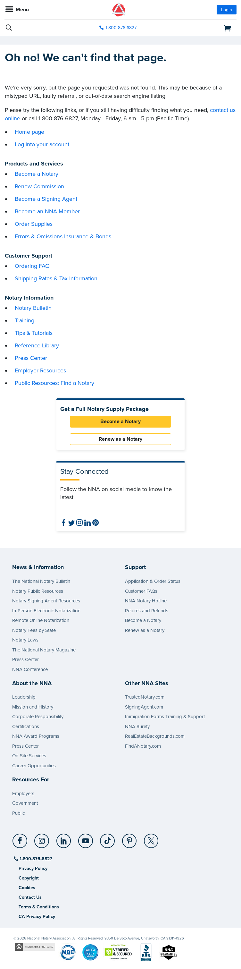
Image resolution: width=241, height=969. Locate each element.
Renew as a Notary (120, 439)
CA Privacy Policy (37, 916)
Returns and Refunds (146, 611)
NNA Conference (30, 669)
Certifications (25, 726)
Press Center (31, 357)
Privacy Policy (33, 868)
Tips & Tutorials (34, 332)
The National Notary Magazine (44, 650)
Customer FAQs (141, 591)
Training (24, 320)
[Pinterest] (129, 838)
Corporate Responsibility (37, 716)
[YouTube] (86, 838)
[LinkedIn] (64, 838)
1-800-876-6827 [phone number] (121, 27)
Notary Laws (25, 640)
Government (25, 803)
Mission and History (32, 707)
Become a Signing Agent (46, 198)
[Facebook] (20, 838)
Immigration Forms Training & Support (165, 716)
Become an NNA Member (47, 211)
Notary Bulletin (33, 307)
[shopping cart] (199, 27)
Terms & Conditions (39, 907)
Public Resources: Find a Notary (54, 383)
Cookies (27, 887)
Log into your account (42, 144)
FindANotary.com (143, 746)
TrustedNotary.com (144, 697)
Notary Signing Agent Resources (46, 601)
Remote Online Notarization (40, 620)
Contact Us (30, 897)
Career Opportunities (34, 766)
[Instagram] (42, 838)
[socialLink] (21, 844)
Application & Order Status (152, 581)
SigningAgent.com (144, 707)
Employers (23, 793)
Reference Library (37, 345)
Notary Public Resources (37, 591)
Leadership (24, 697)
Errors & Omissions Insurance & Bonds (63, 236)
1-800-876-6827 (35, 859)
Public (18, 813)
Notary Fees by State (34, 630)
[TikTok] (108, 838)
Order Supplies (34, 223)
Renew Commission (39, 186)
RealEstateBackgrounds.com (155, 736)
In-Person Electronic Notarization (46, 611)
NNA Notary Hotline (146, 601)
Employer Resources (40, 370)
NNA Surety (137, 726)
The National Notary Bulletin (41, 581)
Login (226, 10)
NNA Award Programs (35, 736)
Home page (29, 131)
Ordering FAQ (32, 265)
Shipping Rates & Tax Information (56, 278)
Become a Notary (36, 173)
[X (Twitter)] (151, 838)
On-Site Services (29, 756)
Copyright (29, 878)
